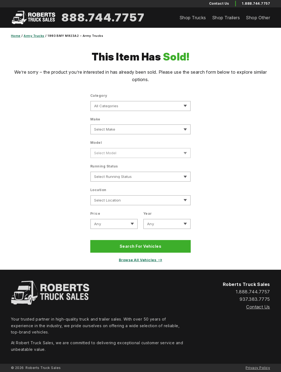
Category (98, 95)
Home (16, 36)
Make (95, 119)
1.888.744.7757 (256, 3)
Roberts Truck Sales (43, 368)
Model (96, 142)
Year (147, 213)
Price (95, 213)
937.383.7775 (255, 299)
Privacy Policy (258, 368)
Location (98, 190)
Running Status (104, 166)
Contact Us (258, 307)
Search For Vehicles (140, 246)
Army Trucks (34, 36)
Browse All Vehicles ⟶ (140, 260)
